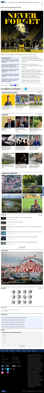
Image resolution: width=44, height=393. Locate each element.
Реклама (2, 357)
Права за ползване (15, 359)
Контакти (3, 361)
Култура (35, 2)
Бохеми (28, 350)
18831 (8, 211)
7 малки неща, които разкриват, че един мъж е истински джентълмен (19, 217)
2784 (35, 150)
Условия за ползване (4, 359)
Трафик (24, 350)
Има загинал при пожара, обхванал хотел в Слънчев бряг (8, 166)
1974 (21, 169)
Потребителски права (16, 361)
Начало (2, 350)
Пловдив (10, 2)
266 (13, 239)
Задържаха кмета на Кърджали (6, 129)
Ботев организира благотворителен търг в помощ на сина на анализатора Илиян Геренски (8, 108)
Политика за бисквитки (16, 363)
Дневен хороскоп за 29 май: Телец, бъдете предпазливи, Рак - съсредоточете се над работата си (25, 231)
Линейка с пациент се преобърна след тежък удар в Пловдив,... (13, 327)
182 (13, 228)
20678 (7, 283)
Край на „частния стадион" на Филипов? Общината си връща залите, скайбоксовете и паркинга (32, 209)
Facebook (11, 85)
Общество (12, 350)
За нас (2, 355)
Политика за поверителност (6, 363)
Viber (13, 85)
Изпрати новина (43, 191)
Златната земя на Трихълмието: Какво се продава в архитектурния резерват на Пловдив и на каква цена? (11, 190)
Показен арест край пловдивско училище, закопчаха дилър (12, 324)
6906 (7, 131)
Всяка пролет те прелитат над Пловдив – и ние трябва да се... (13, 320)
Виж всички (40, 92)
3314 (21, 150)
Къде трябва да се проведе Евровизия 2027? (11, 332)
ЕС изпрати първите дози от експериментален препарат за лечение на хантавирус (22, 236)
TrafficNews (41, 9)
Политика (20, 2)
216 (13, 244)
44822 (35, 169)
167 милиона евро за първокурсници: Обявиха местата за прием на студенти (21, 148)
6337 (35, 109)
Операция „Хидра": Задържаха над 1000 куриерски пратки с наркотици (6, 148)
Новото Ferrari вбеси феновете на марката (15, 222)
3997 (7, 169)
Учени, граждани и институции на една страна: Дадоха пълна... (13, 322)
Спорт (30, 2)
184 (13, 219)
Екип (13, 355)
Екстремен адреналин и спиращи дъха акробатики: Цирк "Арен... (14, 282)
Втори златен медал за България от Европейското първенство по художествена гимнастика (24, 226)
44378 (29, 192)
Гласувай (22, 346)
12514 (21, 132)
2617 (7, 150)
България (15, 2)
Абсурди (34, 350)
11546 (8, 192)
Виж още (22, 247)
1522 (21, 109)
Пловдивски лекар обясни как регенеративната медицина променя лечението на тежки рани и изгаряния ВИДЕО (35, 148)
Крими (27, 2)
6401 (35, 132)
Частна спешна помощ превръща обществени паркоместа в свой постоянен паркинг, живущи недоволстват (34, 166)
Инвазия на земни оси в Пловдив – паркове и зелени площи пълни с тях (35, 130)
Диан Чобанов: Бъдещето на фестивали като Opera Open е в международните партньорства (21, 166)
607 (13, 234)
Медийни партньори (16, 357)
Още (38, 2)
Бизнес (24, 2)
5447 (7, 110)
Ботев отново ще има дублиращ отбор (20, 107)
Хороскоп (3, 288)
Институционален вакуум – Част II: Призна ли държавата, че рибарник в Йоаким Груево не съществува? (11, 209)
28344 (29, 211)
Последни (3, 215)
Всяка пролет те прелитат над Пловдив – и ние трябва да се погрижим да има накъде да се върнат (32, 190)
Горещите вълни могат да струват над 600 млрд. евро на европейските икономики (22, 242)
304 (13, 224)
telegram (15, 85)
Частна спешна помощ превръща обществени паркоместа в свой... (14, 317)
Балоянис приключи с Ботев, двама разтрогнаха (35, 107)
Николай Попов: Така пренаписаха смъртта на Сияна (21, 130)
